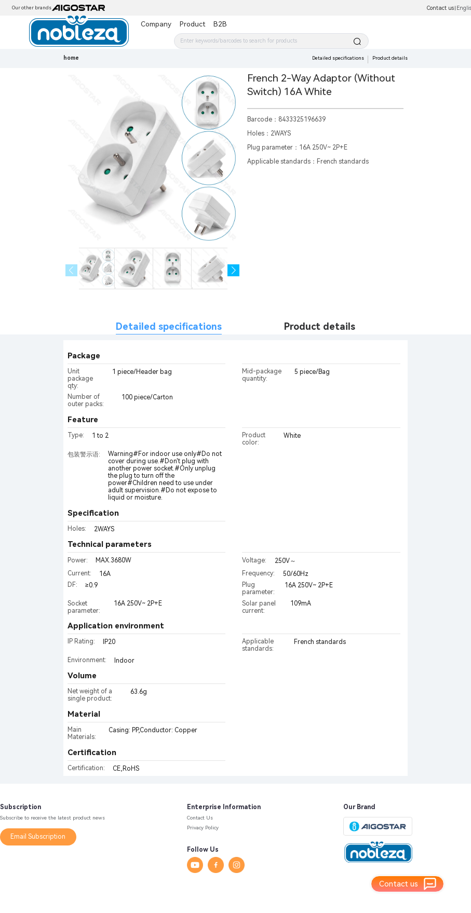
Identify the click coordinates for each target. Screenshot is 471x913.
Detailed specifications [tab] (169, 326)
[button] (233, 270)
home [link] (71, 58)
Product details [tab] (319, 326)
